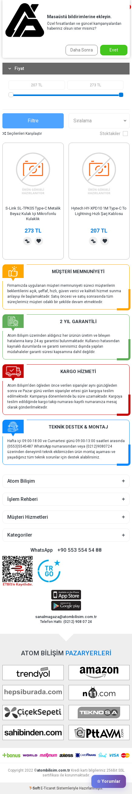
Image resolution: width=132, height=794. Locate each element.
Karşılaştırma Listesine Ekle (27, 241)
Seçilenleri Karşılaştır (22, 133)
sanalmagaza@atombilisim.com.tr (66, 616)
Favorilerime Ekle (39, 241)
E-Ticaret (48, 788)
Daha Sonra (81, 50)
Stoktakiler (114, 133)
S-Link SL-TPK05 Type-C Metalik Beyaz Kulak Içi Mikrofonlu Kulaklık (33, 213)
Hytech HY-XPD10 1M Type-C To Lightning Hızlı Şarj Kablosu (99, 211)
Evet (114, 50)
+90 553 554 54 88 (79, 550)
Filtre (33, 121)
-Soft (35, 788)
